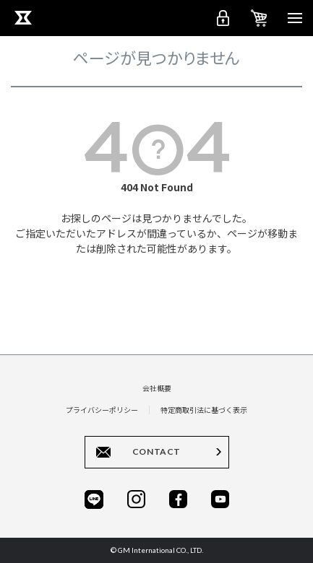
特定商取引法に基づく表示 (203, 409)
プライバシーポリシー (102, 409)
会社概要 (156, 388)
